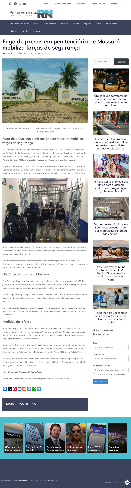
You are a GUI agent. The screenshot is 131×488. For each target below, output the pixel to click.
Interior (61, 23)
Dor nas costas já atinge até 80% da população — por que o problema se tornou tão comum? (110, 229)
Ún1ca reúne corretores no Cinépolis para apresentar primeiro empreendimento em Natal (110, 100)
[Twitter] (19, 3)
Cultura (118, 23)
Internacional (105, 23)
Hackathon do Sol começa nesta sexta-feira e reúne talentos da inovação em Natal (111, 317)
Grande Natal (48, 23)
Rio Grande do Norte (19, 23)
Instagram (41, 378)
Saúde (13, 31)
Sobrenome (98, 354)
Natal (35, 23)
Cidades (19, 53)
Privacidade (83, 3)
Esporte (82, 23)
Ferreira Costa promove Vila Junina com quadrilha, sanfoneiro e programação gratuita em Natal (111, 186)
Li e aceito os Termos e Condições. (111, 375)
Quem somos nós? (66, 3)
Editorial (23, 31)
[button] (123, 3)
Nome (96, 343)
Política (71, 23)
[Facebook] (15, 3)
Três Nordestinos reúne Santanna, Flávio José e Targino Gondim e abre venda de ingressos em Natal (110, 273)
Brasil (92, 23)
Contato (113, 3)
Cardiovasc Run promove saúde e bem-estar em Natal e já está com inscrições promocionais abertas (111, 143)
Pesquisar (121, 62)
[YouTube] (24, 3)
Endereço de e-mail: (111, 369)
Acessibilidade (99, 3)
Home (51, 3)
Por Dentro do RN (17, 378)
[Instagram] (10, 3)
